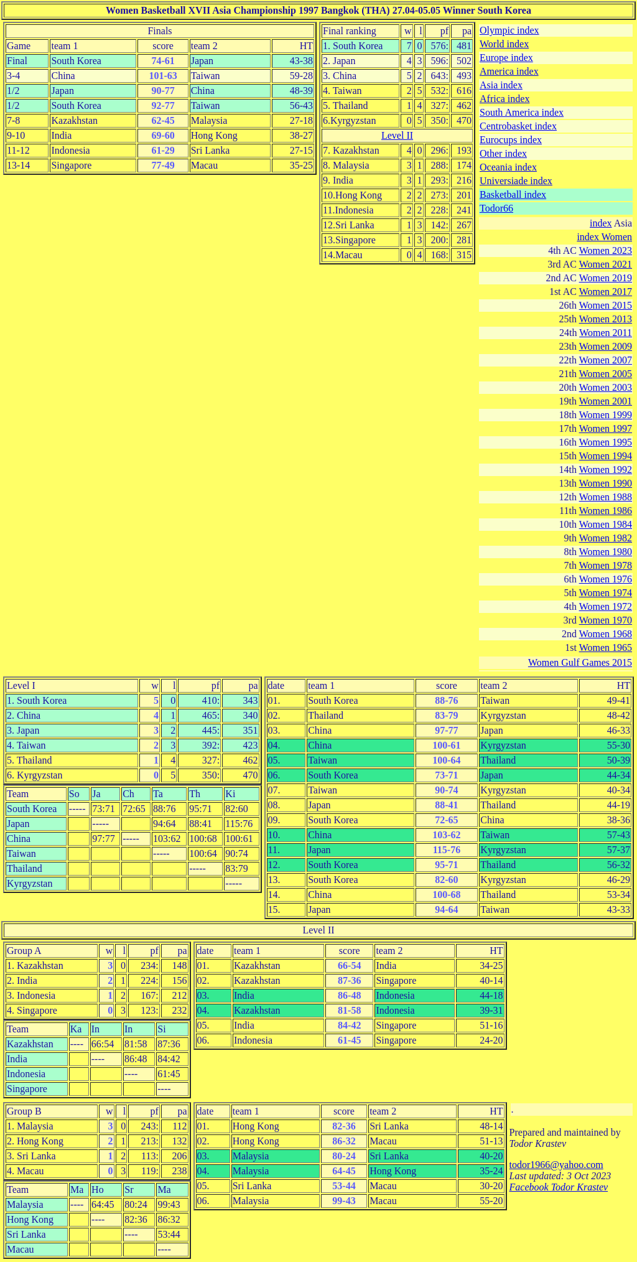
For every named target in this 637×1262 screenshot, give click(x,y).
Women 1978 (605, 565)
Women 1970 (605, 620)
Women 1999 (605, 414)
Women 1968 (605, 634)
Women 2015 (605, 305)
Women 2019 (605, 278)
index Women (604, 236)
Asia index (501, 85)
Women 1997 (605, 428)
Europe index (506, 57)
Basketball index (513, 194)
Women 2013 (605, 319)
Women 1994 (605, 456)
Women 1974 (605, 592)
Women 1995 (605, 442)
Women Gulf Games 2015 (580, 662)
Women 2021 (605, 264)
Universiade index (516, 180)
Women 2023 (605, 250)
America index (509, 71)
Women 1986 (605, 510)
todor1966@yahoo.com (556, 1164)
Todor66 (496, 208)
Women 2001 (605, 401)
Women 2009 (605, 346)
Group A (24, 950)
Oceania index (508, 167)
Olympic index (509, 30)
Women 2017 (605, 291)
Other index (503, 153)
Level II (397, 135)
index (601, 223)
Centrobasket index (518, 126)
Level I (21, 685)
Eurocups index (511, 139)
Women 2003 (605, 387)
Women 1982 (605, 538)
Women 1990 (605, 483)
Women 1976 (605, 579)
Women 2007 (605, 360)
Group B (24, 1111)
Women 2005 (605, 373)
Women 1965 (605, 647)
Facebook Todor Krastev (558, 1187)
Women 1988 (605, 497)
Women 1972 (605, 606)
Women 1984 (605, 524)
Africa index (504, 98)
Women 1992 (605, 469)
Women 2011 (605, 332)
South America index (522, 112)
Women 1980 (605, 551)
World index (504, 44)
